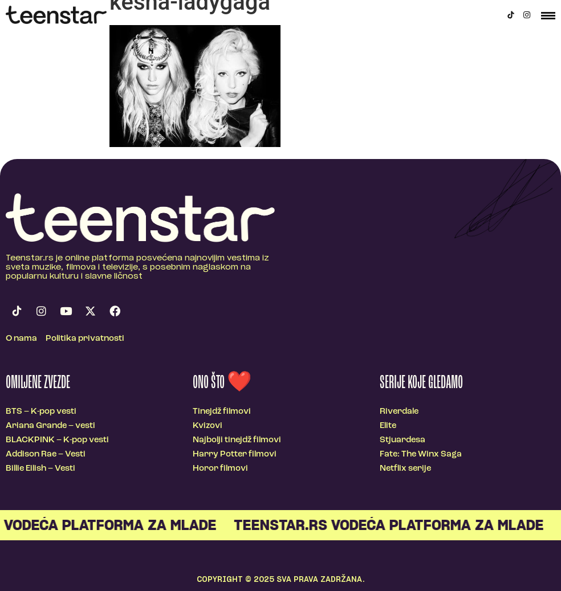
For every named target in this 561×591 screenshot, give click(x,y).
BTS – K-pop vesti (41, 411)
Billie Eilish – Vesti (40, 468)
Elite (388, 426)
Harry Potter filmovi (235, 454)
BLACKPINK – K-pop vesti (57, 440)
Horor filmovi (220, 468)
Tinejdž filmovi (222, 411)
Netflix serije (405, 468)
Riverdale (399, 411)
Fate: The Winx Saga (421, 454)
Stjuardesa (402, 440)
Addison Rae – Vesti (46, 454)
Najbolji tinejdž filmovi (237, 440)
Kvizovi (207, 426)
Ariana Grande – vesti (50, 426)
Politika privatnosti (85, 339)
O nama (21, 339)
